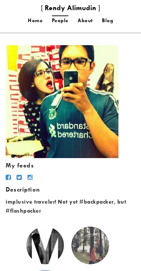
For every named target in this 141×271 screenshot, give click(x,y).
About (85, 20)
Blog (107, 20)
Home (35, 20)
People (60, 20)
